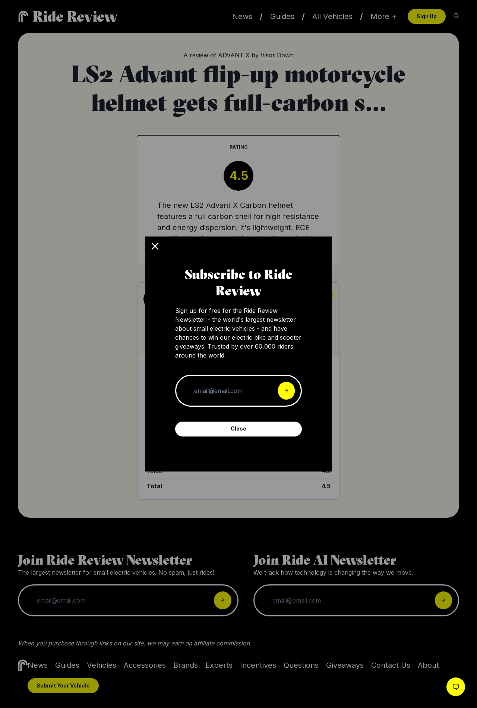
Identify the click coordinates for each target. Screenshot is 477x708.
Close (238, 428)
